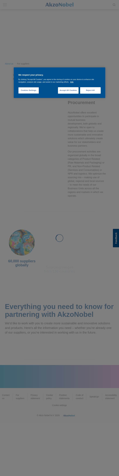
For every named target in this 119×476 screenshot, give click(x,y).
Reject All (90, 90)
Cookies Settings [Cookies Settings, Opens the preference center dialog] (28, 90)
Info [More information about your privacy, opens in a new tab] (72, 82)
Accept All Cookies (68, 90)
